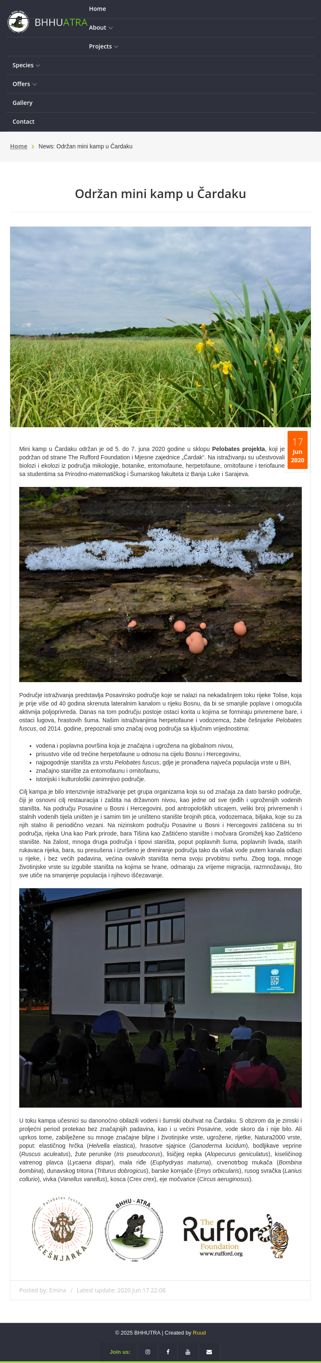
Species (26, 65)
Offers (25, 84)
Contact (23, 121)
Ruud (199, 1333)
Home (97, 9)
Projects (103, 46)
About (101, 27)
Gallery (23, 103)
